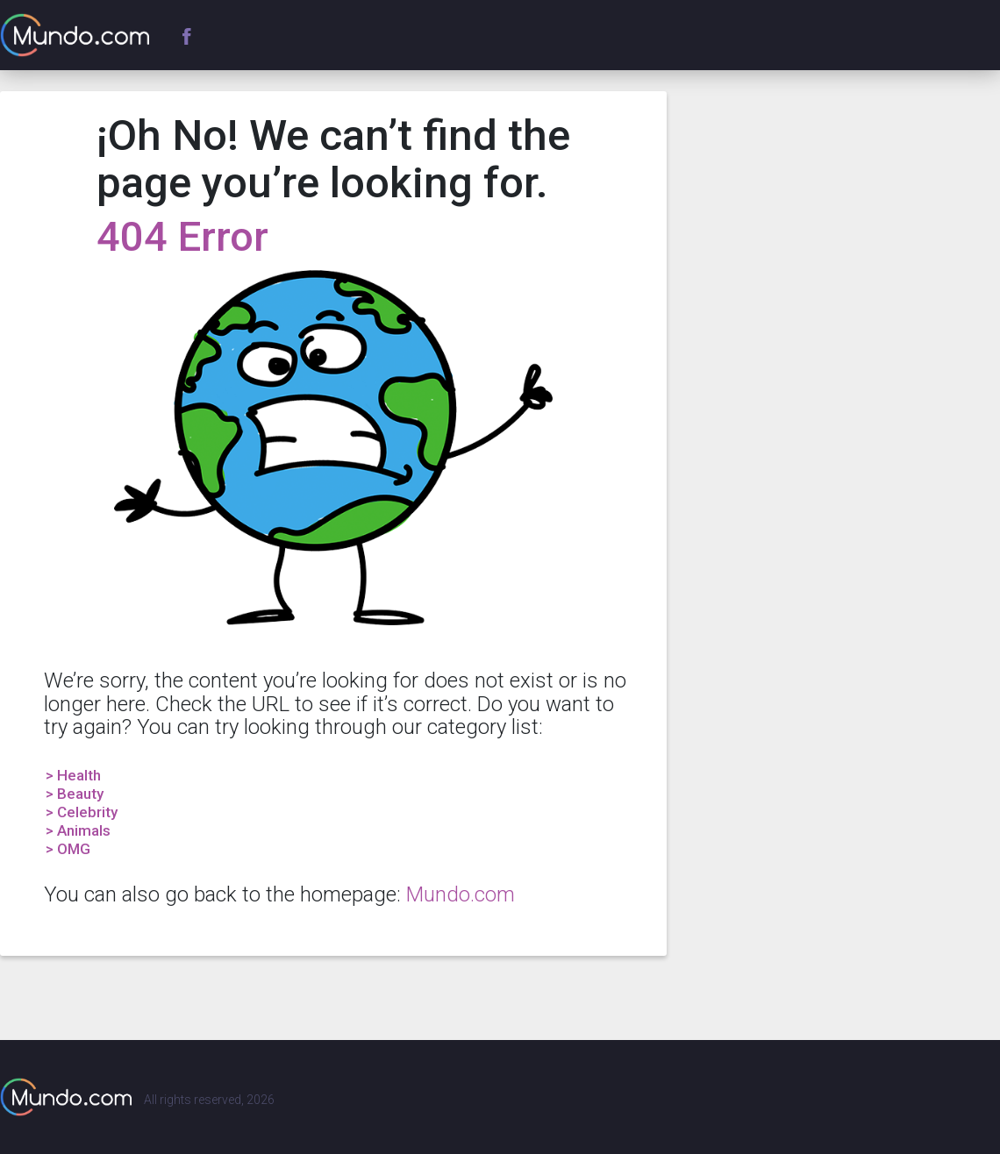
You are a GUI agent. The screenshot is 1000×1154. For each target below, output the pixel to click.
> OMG (68, 849)
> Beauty (75, 793)
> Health (73, 775)
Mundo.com (460, 894)
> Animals (78, 830)
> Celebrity (82, 812)
